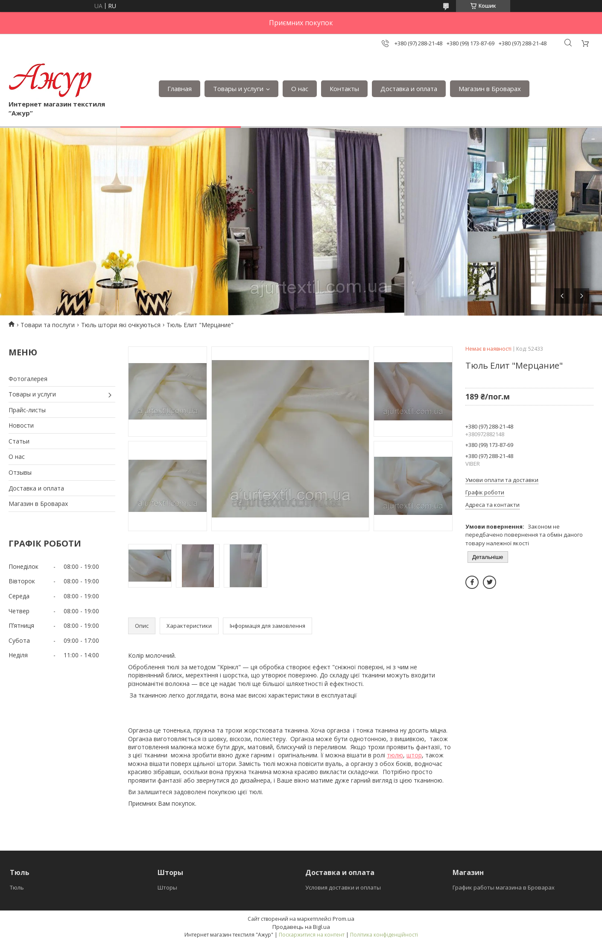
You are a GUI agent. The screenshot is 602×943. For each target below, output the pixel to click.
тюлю (395, 755)
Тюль (17, 887)
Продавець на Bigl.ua (301, 927)
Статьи (19, 441)
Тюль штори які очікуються (121, 325)
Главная (179, 88)
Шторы (167, 887)
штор (414, 755)
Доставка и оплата (408, 88)
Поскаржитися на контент (312, 934)
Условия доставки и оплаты (343, 887)
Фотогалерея (28, 379)
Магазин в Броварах (490, 88)
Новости (21, 425)
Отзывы (20, 472)
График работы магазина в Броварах (504, 887)
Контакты (344, 88)
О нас (299, 88)
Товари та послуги (47, 325)
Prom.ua (343, 918)
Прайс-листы (27, 410)
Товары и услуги (238, 88)
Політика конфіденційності (384, 934)
